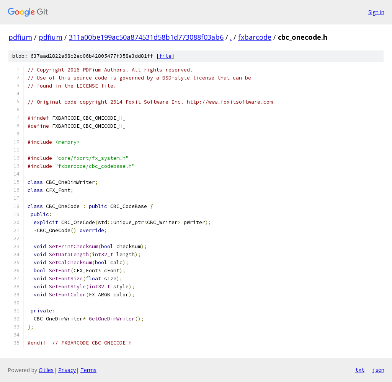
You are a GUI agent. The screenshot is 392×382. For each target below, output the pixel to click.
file (165, 56)
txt (359, 369)
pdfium (20, 37)
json (378, 369)
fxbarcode (254, 37)
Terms (88, 370)
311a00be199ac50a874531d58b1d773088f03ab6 (146, 37)
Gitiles (46, 370)
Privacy (67, 370)
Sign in (376, 12)
